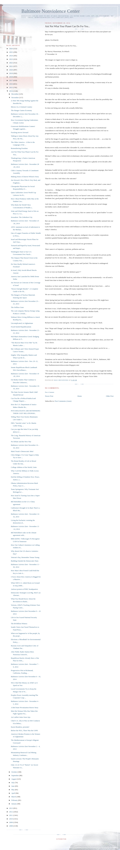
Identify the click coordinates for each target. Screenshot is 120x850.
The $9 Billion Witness (19, 624)
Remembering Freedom (19, 148)
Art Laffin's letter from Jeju (20, 717)
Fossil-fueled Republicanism (21, 327)
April (13, 793)
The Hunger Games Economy (21, 110)
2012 (11, 812)
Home (79, 396)
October (14, 772)
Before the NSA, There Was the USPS (24, 730)
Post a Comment (49, 392)
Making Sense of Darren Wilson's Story (25, 177)
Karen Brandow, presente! (20, 727)
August (14, 779)
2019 (11, 73)
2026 (11, 49)
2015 (11, 87)
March (13, 797)
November (15, 97)
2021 (11, 66)
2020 (11, 70)
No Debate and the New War (21, 442)
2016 (11, 84)
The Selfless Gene (17, 307)
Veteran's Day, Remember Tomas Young (25, 557)
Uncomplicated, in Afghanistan (22, 323)
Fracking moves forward (19, 132)
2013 (11, 808)
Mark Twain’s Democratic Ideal (22, 451)
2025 (11, 52)
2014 (11, 91)
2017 (11, 80)
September (15, 775)
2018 (11, 77)
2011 (11, 815)
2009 (11, 822)
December (15, 94)
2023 (11, 59)
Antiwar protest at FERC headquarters (24, 589)
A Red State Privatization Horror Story (24, 707)
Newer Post (49, 396)
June (13, 786)
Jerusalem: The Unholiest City (21, 217)
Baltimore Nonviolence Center (50, 11)
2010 (11, 819)
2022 (11, 63)
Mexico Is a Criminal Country (21, 107)
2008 (11, 826)
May (13, 790)
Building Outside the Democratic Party (24, 561)
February (14, 800)
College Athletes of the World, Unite (24, 467)
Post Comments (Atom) (63, 401)
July (13, 783)
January (14, 804)
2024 (11, 56)
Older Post (109, 396)
